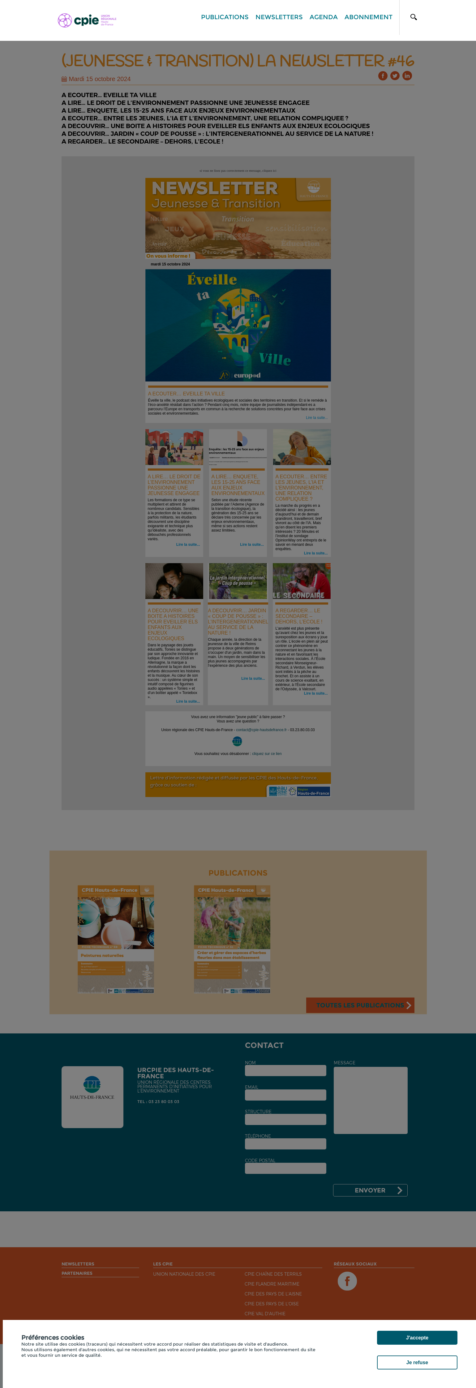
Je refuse (417, 1362)
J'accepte (417, 1337)
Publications (225, 17)
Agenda (324, 17)
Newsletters (279, 17)
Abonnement (368, 17)
